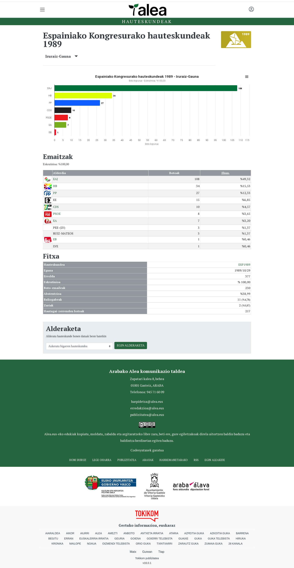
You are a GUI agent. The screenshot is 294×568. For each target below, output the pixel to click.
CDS (56, 207)
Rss (196, 460)
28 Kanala (236, 543)
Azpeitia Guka (194, 533)
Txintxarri (164, 543)
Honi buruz (77, 460)
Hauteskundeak (147, 21)
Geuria (119, 538)
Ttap (161, 551)
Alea (98, 533)
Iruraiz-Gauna (61, 56)
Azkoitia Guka (220, 533)
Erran (68, 538)
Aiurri (84, 533)
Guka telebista (219, 538)
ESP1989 (244, 265)
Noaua (91, 543)
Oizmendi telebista (116, 543)
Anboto (129, 533)
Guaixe (183, 538)
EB (55, 239)
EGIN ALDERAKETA (131, 345)
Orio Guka (143, 543)
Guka (198, 538)
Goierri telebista (159, 538)
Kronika (57, 543)
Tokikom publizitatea (147, 558)
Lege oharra (101, 460)
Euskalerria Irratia (93, 538)
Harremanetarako (173, 460)
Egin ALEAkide (215, 460)
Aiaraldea (52, 533)
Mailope (75, 543)
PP (55, 193)
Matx (133, 551)
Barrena (242, 533)
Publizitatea (126, 460)
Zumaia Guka (214, 543)
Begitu (53, 538)
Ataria (173, 533)
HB (55, 186)
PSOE (57, 214)
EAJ (55, 179)
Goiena (135, 538)
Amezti (112, 533)
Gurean (147, 551)
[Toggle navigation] (42, 9)
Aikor (70, 533)
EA (55, 221)
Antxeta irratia (152, 533)
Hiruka (241, 538)
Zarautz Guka (188, 543)
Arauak (147, 460)
